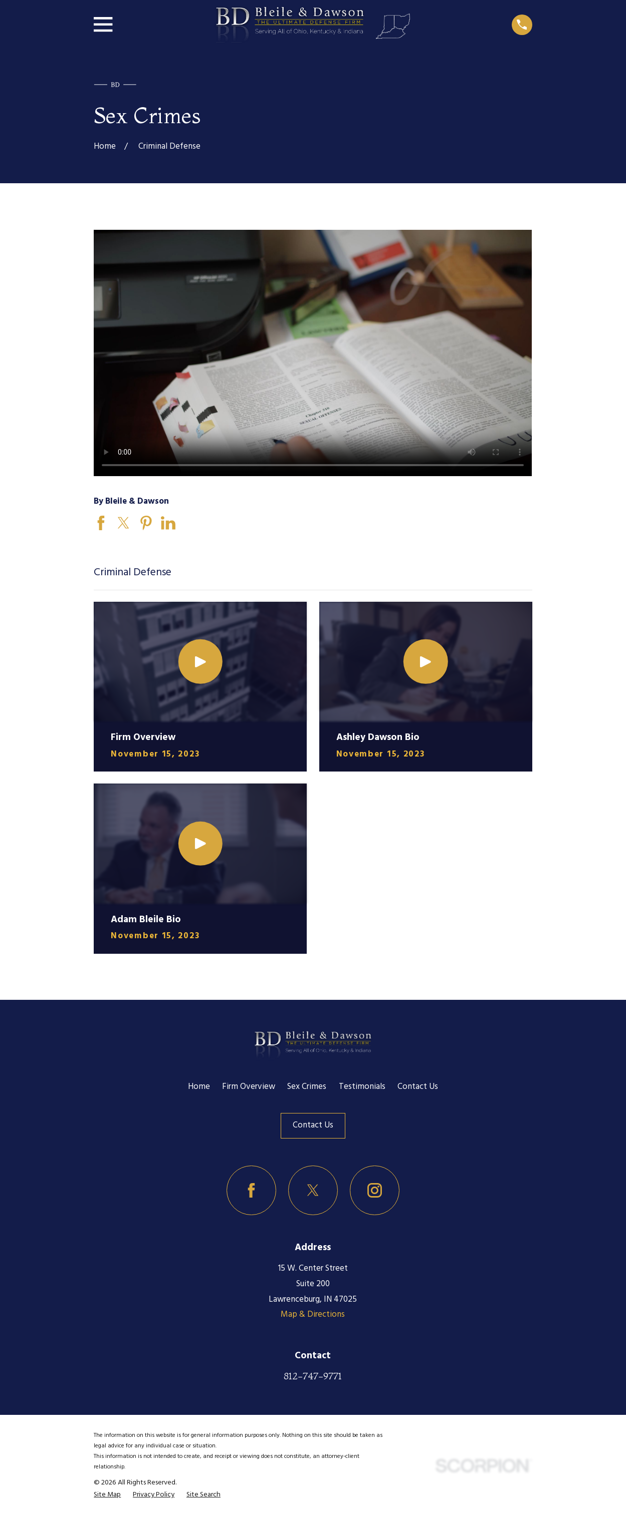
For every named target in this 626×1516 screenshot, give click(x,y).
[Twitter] (313, 1190)
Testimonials (362, 1086)
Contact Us (417, 1086)
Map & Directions (313, 1314)
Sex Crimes (306, 1086)
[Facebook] (251, 1190)
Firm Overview (248, 1086)
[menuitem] (107, 1495)
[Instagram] (374, 1190)
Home (199, 1086)
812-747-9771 (313, 1376)
